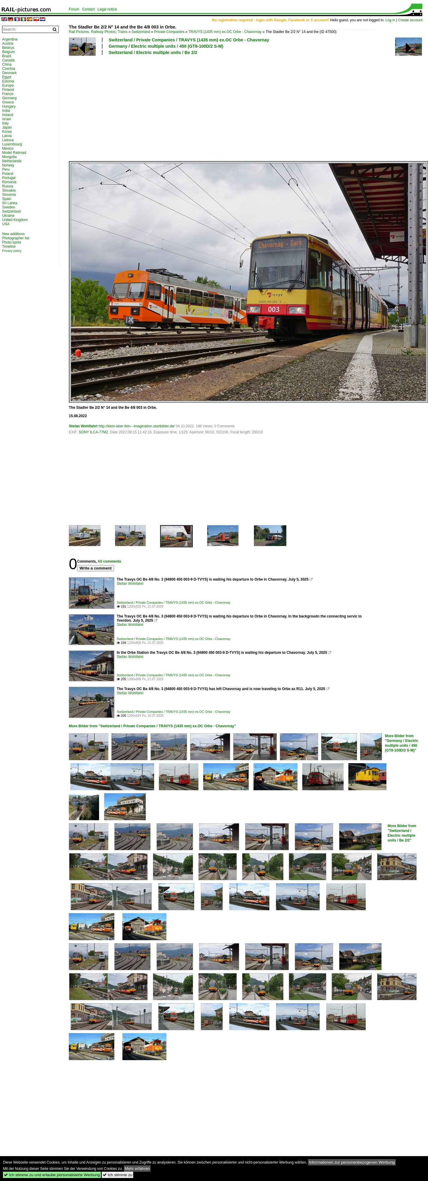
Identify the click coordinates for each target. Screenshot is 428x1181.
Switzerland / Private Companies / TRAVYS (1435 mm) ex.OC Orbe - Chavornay (189, 39)
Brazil (6, 56)
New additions (13, 234)
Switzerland (140, 32)
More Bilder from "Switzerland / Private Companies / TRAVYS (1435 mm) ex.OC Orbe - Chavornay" (152, 726)
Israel (6, 119)
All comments (109, 561)
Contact (88, 9)
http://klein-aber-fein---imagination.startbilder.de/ (136, 426)
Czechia (8, 69)
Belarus (8, 48)
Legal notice (107, 9)
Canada (8, 60)
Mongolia (9, 157)
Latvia (7, 136)
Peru (6, 169)
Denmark (9, 73)
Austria (7, 43)
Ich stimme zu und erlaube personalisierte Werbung (52, 1175)
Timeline (9, 246)
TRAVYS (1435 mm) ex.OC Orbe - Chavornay (225, 32)
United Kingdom (15, 220)
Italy (5, 123)
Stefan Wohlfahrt (83, 426)
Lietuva (8, 140)
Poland (7, 174)
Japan (7, 127)
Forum (74, 9)
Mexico (7, 148)
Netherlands (12, 161)
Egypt (6, 77)
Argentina (9, 39)
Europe (8, 85)
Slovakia (9, 190)
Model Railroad (14, 153)
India (6, 111)
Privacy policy (12, 251)
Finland (8, 90)
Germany (9, 98)
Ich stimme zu (117, 1175)
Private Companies (169, 32)
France (7, 94)
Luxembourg (12, 144)
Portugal (9, 178)
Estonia (8, 81)
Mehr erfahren (137, 1168)
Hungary (9, 106)
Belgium (8, 52)
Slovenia (9, 195)
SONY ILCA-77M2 (93, 432)
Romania (9, 182)
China (6, 64)
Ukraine (8, 216)
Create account (410, 20)
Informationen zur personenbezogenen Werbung (352, 1162)
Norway (8, 165)
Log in (390, 20)
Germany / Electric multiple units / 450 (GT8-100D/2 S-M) (166, 46)
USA (6, 224)
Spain (6, 199)
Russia (7, 186)
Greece (8, 102)
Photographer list (15, 238)
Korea (7, 132)
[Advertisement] (238, 108)
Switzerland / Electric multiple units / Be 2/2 (153, 52)
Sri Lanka (9, 203)
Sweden (8, 207)
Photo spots (11, 242)
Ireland (7, 115)
